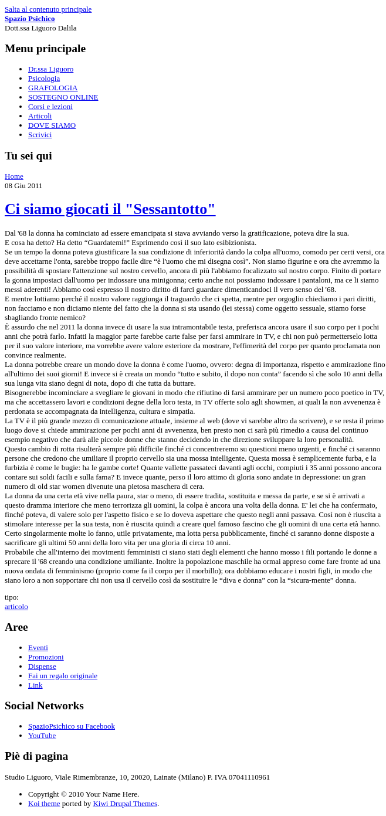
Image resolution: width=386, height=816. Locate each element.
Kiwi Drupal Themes (125, 803)
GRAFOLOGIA (53, 87)
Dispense (42, 666)
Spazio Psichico (30, 18)
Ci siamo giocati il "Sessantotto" (110, 208)
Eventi (38, 647)
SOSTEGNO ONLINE (63, 97)
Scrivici (40, 134)
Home (14, 176)
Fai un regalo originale (62, 675)
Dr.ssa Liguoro (50, 68)
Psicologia (44, 78)
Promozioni (46, 656)
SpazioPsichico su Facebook (71, 726)
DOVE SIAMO (52, 125)
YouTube (42, 735)
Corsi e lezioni (50, 106)
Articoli (40, 115)
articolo (16, 606)
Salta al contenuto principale (48, 9)
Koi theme (44, 803)
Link (35, 685)
